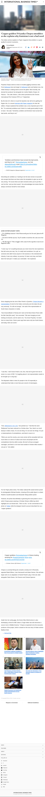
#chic (30, 557)
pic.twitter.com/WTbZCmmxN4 (14, 559)
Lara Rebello (11, 45)
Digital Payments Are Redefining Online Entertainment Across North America (12, 691)
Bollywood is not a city (11, 426)
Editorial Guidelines (33, 702)
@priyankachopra (21, 162)
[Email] (39, 47)
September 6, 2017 (30, 170)
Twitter (8, 506)
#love (26, 557)
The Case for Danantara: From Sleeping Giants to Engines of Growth (33, 672)
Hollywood (24, 87)
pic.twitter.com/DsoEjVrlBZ (13, 166)
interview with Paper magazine (24, 103)
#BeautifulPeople (10, 164)
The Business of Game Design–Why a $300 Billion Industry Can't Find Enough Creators (13, 672)
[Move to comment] (42, 47)
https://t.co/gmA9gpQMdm (28, 164)
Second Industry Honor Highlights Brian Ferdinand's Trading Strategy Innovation (34, 653)
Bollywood (7, 87)
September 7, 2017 (26, 563)
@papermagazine (18, 557)
